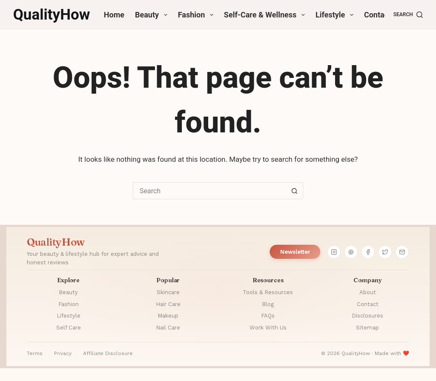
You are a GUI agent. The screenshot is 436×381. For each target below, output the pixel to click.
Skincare (168, 292)
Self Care (68, 327)
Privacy (63, 353)
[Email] (402, 252)
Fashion (197, 15)
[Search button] (294, 190)
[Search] (408, 15)
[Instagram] (334, 252)
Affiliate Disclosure (108, 353)
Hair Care (168, 304)
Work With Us (268, 327)
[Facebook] (368, 252)
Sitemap (367, 327)
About (367, 292)
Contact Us (383, 14)
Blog (268, 304)
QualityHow (51, 14)
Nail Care (168, 327)
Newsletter (295, 252)
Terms (35, 353)
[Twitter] (385, 252)
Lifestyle (336, 15)
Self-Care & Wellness (266, 15)
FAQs (268, 315)
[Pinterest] (351, 252)
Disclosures (367, 315)
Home (114, 14)
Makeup (168, 315)
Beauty (153, 15)
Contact (368, 304)
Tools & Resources (268, 292)
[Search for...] (209, 190)
